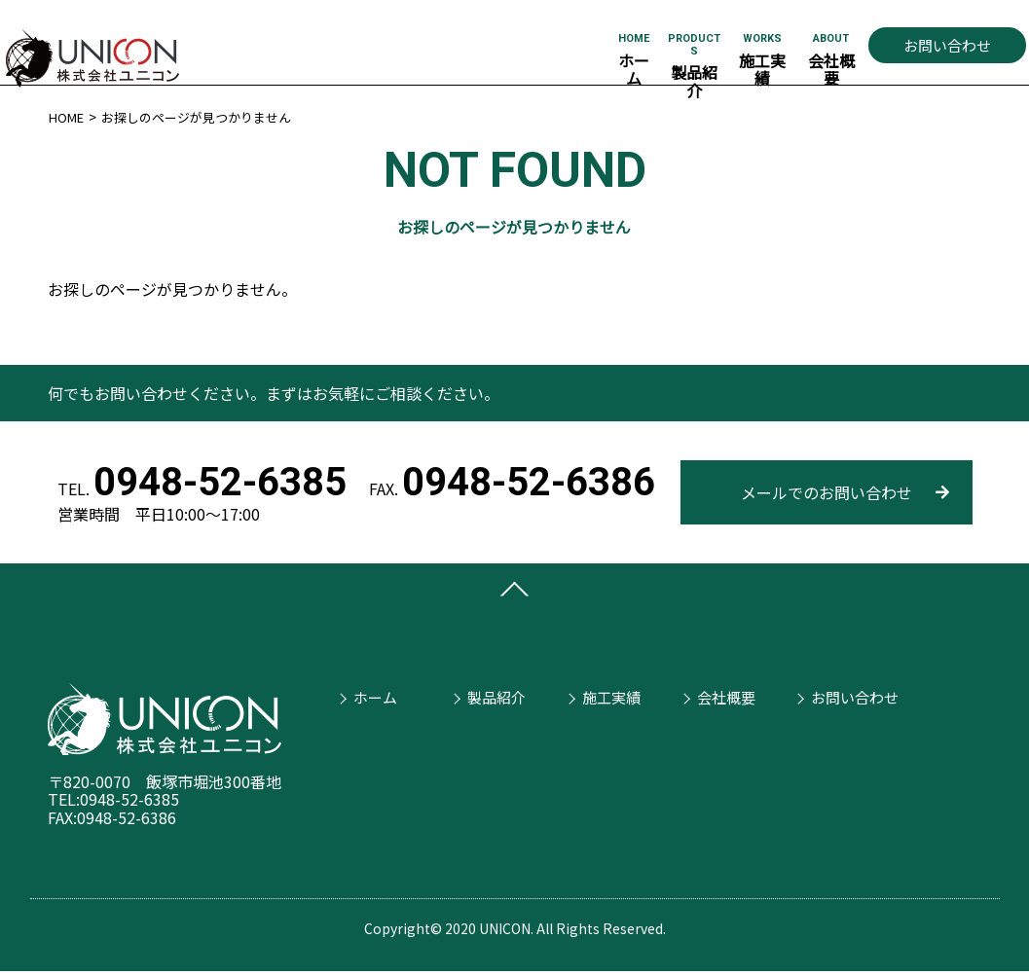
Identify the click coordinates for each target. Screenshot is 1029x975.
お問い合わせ (947, 45)
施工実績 (607, 694)
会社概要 (721, 694)
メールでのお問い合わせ (826, 492)
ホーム (370, 694)
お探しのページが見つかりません (207, 116)
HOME (68, 116)
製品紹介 (492, 694)
